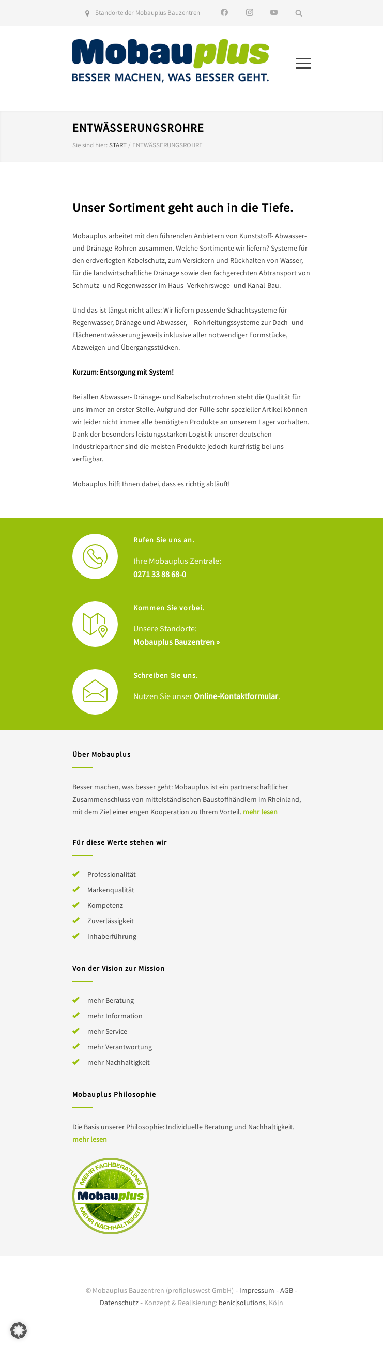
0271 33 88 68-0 (159, 574)
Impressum (256, 1290)
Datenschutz (119, 1302)
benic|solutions (242, 1302)
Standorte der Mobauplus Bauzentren (147, 12)
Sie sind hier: (90, 145)
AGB (286, 1290)
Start (118, 145)
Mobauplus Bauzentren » (176, 642)
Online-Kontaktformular (236, 696)
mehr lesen (260, 811)
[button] (18, 1330)
